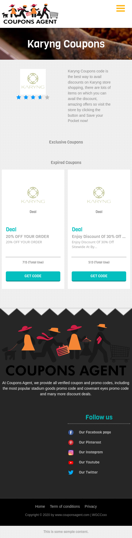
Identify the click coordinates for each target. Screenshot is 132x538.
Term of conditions (65, 506)
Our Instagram (91, 452)
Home (40, 506)
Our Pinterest (90, 442)
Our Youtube (89, 462)
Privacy (91, 506)
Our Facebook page (95, 432)
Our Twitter (88, 472)
